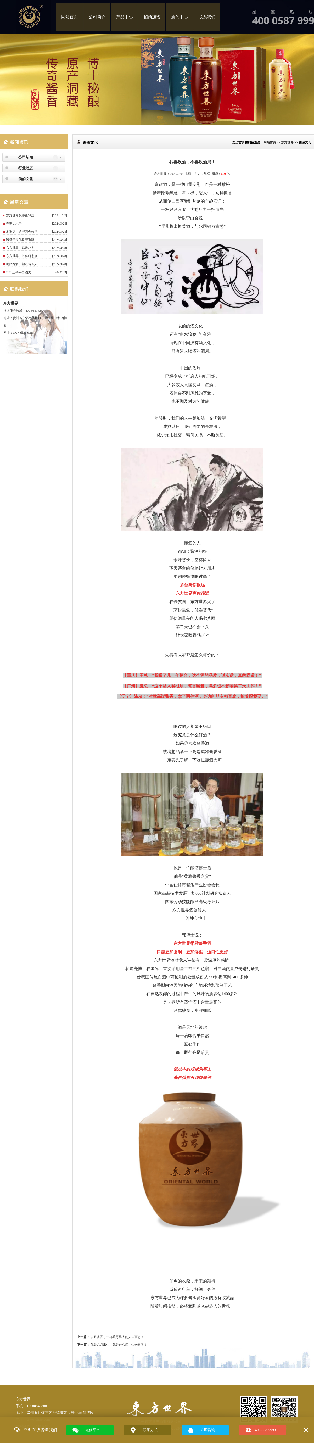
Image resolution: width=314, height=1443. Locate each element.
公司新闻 (25, 157)
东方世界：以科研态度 (21, 256)
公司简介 (97, 17)
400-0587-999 (265, 1430)
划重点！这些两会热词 (21, 231)
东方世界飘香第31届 (20, 215)
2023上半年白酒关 (18, 272)
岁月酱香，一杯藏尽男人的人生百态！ (117, 1337)
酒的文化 (25, 179)
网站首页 (69, 17)
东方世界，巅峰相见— (21, 248)
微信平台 (92, 1430)
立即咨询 (207, 1430)
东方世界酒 (202, 174)
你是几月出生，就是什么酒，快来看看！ (119, 1344)
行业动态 (25, 168)
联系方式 (150, 1430)
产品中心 (124, 17)
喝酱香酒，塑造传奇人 (21, 264)
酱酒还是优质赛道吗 (20, 240)
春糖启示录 (14, 223)
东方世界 (10, 303)
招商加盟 (152, 17)
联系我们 (207, 17)
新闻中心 (179, 17)
